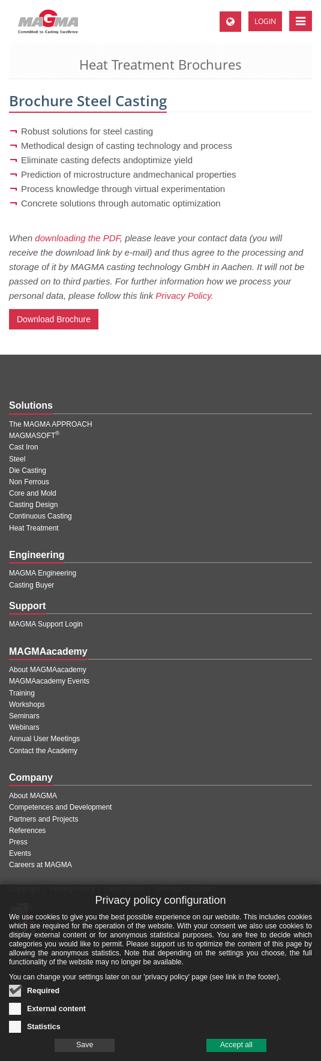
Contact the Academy (43, 751)
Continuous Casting (40, 516)
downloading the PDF (77, 238)
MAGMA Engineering (42, 573)
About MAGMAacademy (47, 670)
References (27, 830)
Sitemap (167, 889)
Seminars (24, 716)
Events (20, 853)
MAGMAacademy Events (49, 681)
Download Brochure (54, 319)
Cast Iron (23, 447)
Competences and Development (60, 807)
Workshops (27, 704)
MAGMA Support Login (46, 624)
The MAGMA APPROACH (50, 424)
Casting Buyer (31, 585)
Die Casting (27, 470)
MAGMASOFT (34, 435)
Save (85, 1052)
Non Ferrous (29, 482)
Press (18, 842)
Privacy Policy (72, 889)
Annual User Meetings (44, 739)
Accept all (236, 1052)
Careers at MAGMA (40, 865)
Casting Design (33, 504)
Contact (203, 889)
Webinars (24, 727)
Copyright (24, 889)
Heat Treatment (34, 528)
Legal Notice (124, 889)
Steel (17, 459)
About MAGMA (33, 796)
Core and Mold (32, 493)
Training (22, 693)
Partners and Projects (43, 819)
